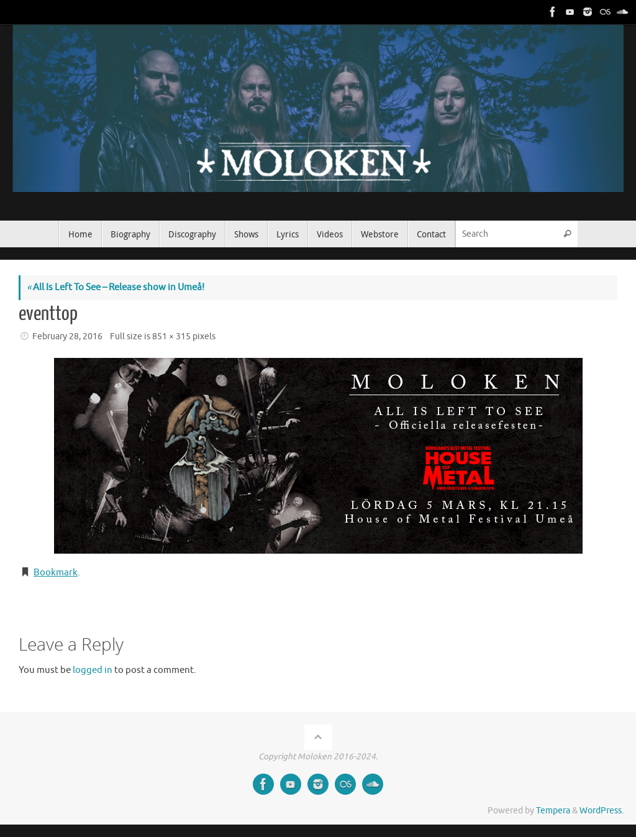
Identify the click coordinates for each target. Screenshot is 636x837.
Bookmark (56, 573)
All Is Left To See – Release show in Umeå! (115, 287)
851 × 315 (171, 336)
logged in (92, 670)
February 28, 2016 (67, 336)
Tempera (553, 810)
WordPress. (601, 810)
